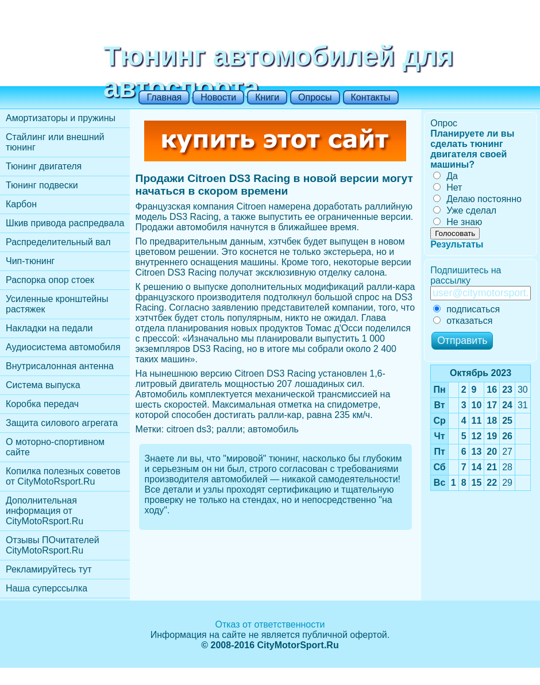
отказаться (462, 321)
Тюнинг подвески (42, 185)
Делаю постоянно (477, 199)
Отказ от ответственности (270, 624)
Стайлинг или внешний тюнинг (55, 142)
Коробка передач (42, 404)
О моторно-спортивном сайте (55, 447)
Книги (267, 97)
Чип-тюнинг (30, 261)
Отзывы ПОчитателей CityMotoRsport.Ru (52, 545)
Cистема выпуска (43, 385)
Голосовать (455, 233)
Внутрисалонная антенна (60, 366)
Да (445, 176)
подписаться (466, 309)
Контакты (371, 97)
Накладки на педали (49, 328)
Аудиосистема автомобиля (63, 347)
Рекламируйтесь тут (49, 569)
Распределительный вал (58, 242)
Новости (218, 97)
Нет (447, 187)
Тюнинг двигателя (44, 166)
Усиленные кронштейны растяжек (57, 304)
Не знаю (457, 222)
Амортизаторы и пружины (60, 118)
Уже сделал (464, 210)
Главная (164, 97)
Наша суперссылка (46, 588)
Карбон (21, 204)
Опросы (314, 97)
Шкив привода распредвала (65, 223)
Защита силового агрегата (62, 423)
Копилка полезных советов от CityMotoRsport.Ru (63, 476)
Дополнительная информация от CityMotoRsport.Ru (44, 511)
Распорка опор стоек (50, 280)
